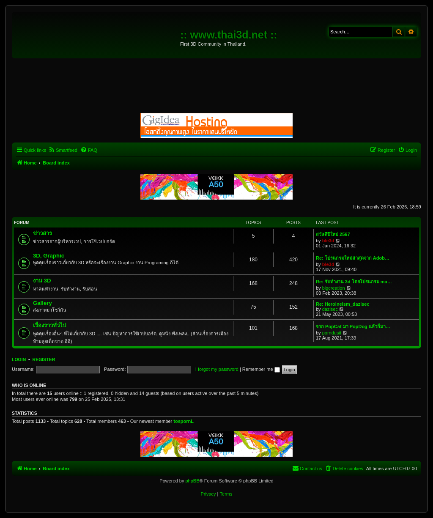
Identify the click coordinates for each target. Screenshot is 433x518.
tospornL (183, 421)
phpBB (192, 480)
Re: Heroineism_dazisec (343, 304)
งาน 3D (42, 280)
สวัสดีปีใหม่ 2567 (333, 234)
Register (44, 359)
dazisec (330, 309)
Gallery (42, 303)
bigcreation (333, 288)
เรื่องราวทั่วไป (49, 325)
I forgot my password (216, 369)
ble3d (328, 240)
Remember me (261, 369)
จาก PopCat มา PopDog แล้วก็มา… (353, 326)
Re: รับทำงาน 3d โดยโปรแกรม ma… (354, 281)
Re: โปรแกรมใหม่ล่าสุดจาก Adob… (352, 257)
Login (19, 359)
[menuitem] (62, 150)
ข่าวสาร (42, 233)
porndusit (331, 332)
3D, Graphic (48, 255)
